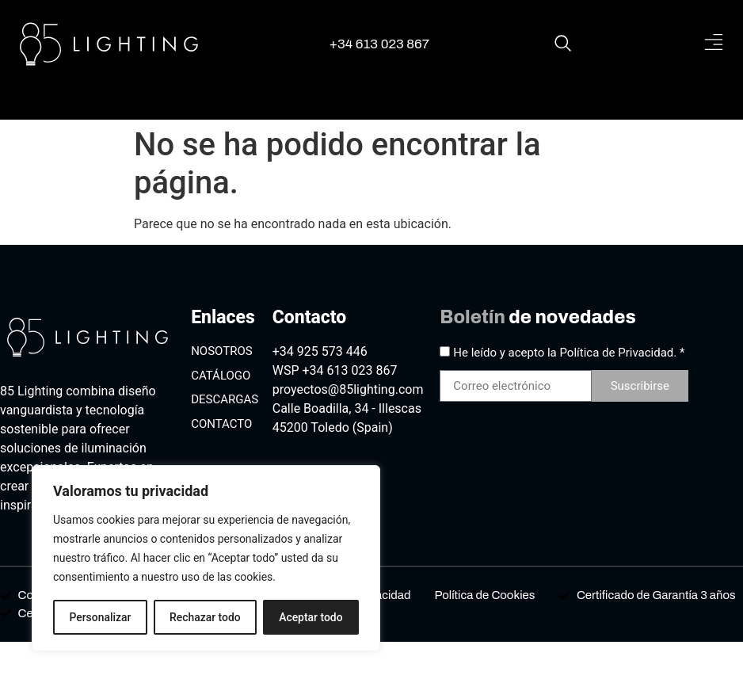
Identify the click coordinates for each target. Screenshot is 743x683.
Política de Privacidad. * (622, 352)
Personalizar (100, 617)
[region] (206, 558)
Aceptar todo (311, 617)
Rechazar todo (205, 617)
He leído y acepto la (568, 352)
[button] (713, 43)
